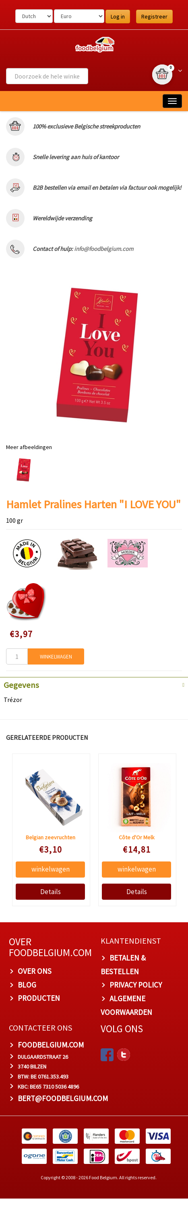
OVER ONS (35, 971)
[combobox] (47, 76)
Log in (118, 16)
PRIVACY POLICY (135, 985)
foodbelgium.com (51, 1045)
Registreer (154, 16)
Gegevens (21, 685)
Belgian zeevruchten (50, 837)
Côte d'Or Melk (136, 837)
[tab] (94, 684)
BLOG (27, 985)
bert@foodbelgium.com (63, 1098)
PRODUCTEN (39, 998)
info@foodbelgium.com (103, 249)
